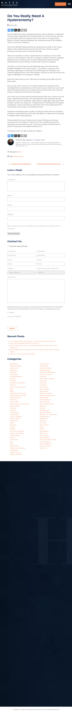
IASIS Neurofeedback (47, 372)
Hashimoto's (14, 446)
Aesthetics (14, 370)
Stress (42, 429)
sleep (42, 427)
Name (10, 195)
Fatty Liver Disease (17, 431)
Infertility (43, 376)
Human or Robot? (14, 316)
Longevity (43, 385)
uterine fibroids (45, 446)
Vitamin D (43, 448)
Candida (13, 408)
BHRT (12, 391)
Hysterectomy (45, 370)
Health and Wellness (17, 448)
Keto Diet (43, 383)
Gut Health (14, 439)
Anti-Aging (14, 374)
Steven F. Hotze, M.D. (35, 140)
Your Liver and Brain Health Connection (25, 343)
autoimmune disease (18, 387)
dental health (15, 418)
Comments (11, 277)
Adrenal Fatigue (16, 366)
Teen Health (44, 435)
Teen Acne (43, 433)
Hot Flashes (44, 366)
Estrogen (13, 425)
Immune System (46, 374)
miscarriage (44, 397)
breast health (15, 406)
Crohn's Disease (16, 416)
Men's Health (44, 389)
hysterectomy (18, 156)
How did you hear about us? (48, 268)
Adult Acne (14, 368)
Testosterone (44, 437)
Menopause (44, 391)
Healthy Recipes (16, 454)
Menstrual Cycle (46, 393)
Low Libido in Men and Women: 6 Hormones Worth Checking (32, 341)
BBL (11, 389)
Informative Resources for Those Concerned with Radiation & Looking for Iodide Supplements (51, 164)
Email (10, 205)
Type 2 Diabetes (45, 444)
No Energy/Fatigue (47, 404)
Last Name (41, 251)
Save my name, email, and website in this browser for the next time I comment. (34, 227)
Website (10, 214)
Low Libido (44, 387)
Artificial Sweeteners (17, 383)
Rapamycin (44, 418)
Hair (11, 442)
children (13, 410)
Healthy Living (15, 452)
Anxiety (13, 378)
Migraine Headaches (47, 395)
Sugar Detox (44, 431)
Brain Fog (13, 399)
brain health (14, 402)
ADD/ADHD (14, 364)
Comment (11, 180)
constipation (14, 414)
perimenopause (45, 412)
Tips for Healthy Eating (48, 439)
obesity (42, 408)
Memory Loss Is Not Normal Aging (22, 354)
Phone (39, 260)
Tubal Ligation (45, 442)
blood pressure (15, 397)
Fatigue (13, 429)
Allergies (13, 372)
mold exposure (45, 399)
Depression (14, 421)
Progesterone (45, 416)
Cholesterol (14, 412)
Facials (12, 427)
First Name (11, 251)
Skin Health (44, 425)
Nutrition (43, 406)
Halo (11, 444)
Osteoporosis (44, 410)
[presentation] (19, 321)
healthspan (14, 450)
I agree (11, 312)
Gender (10, 268)
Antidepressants (16, 376)
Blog (19, 152)
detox (12, 423)
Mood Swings (44, 402)
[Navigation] (69, 4)
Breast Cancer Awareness (19, 404)
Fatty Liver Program (17, 433)
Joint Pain (43, 381)
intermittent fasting (47, 378)
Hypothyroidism (46, 368)
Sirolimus (43, 421)
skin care (43, 423)
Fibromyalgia (15, 435)
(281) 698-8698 (61, 4)
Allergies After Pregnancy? (19, 164)
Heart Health (44, 364)
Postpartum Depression (48, 414)
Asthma (13, 385)
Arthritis (13, 381)
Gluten (12, 437)
